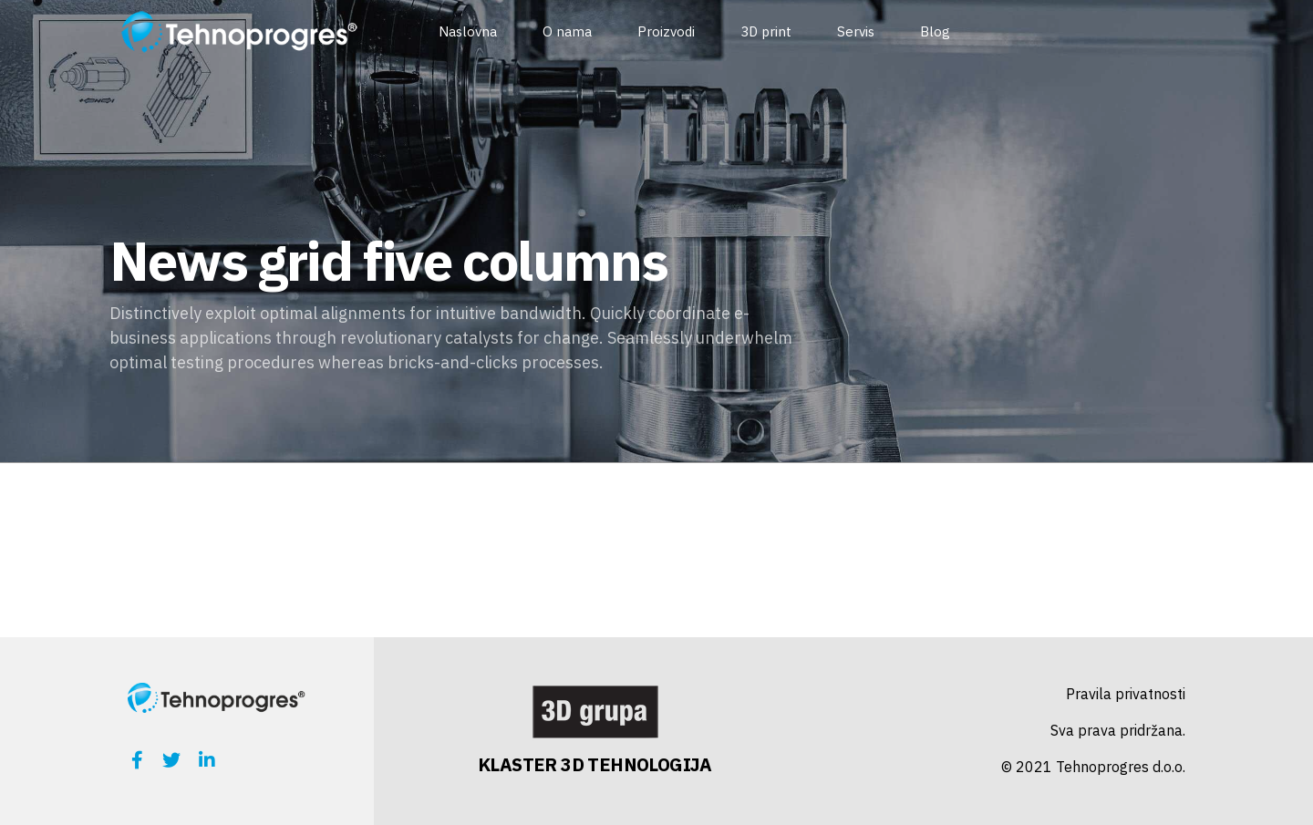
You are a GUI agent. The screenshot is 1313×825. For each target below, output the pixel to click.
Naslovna (468, 31)
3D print (765, 31)
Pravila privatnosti (1125, 694)
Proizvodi (666, 31)
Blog (935, 31)
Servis (855, 31)
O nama (567, 31)
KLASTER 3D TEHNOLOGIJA (595, 764)
